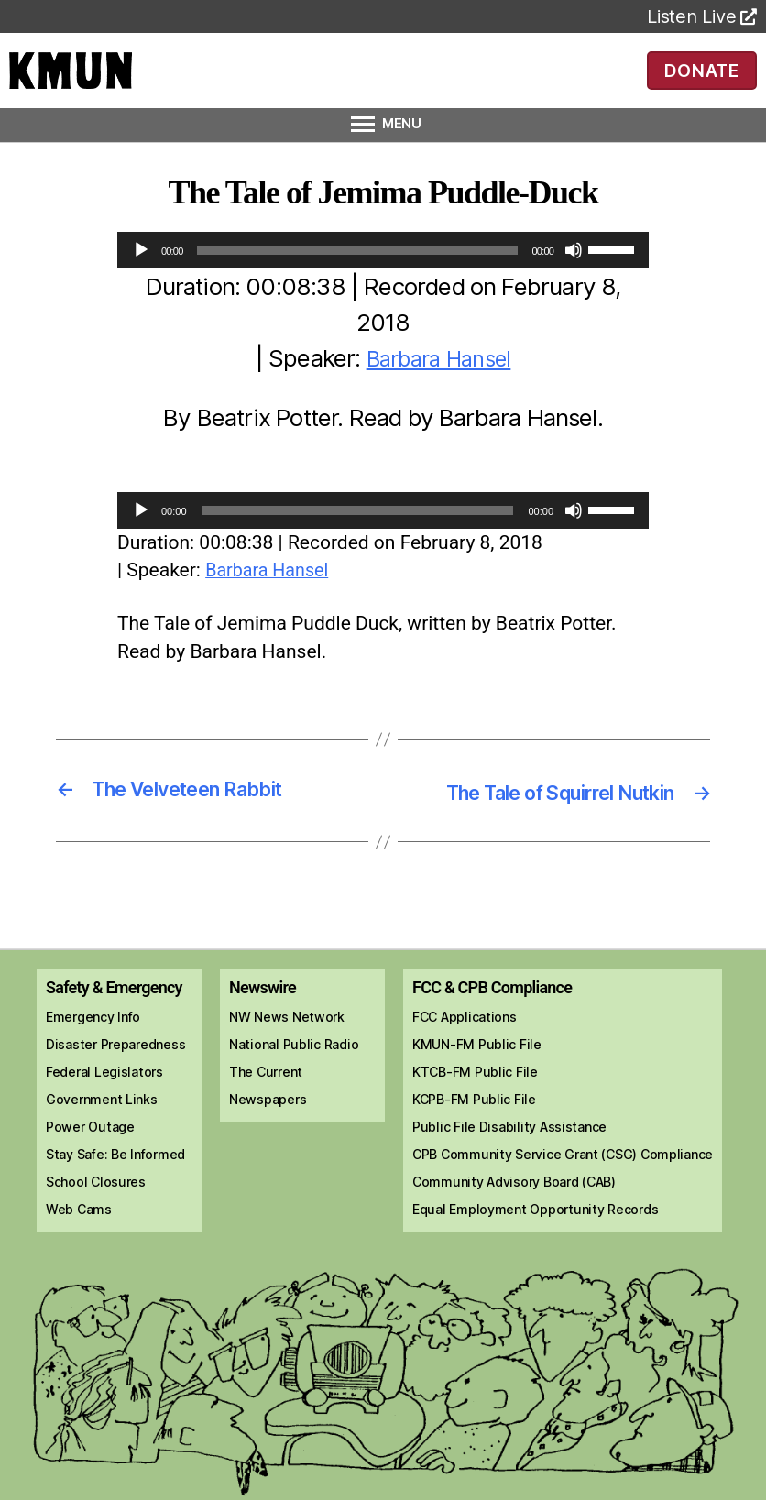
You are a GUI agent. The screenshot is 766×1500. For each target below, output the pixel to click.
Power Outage (90, 1178)
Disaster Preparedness (115, 1095)
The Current (265, 1123)
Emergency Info (93, 1068)
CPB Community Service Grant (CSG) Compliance (562, 1205)
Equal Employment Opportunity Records (535, 1260)
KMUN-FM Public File (477, 1095)
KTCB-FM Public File (475, 1123)
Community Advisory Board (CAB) (514, 1233)
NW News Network (287, 1068)
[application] (383, 275)
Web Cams (79, 1260)
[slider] (357, 275)
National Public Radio (293, 1095)
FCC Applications (464, 1068)
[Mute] (573, 276)
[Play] (141, 276)
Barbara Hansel (438, 383)
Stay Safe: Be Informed (115, 1205)
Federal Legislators (104, 1123)
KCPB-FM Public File (474, 1150)
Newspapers (267, 1150)
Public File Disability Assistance (509, 1178)
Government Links (102, 1150)
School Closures (96, 1233)
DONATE (701, 82)
